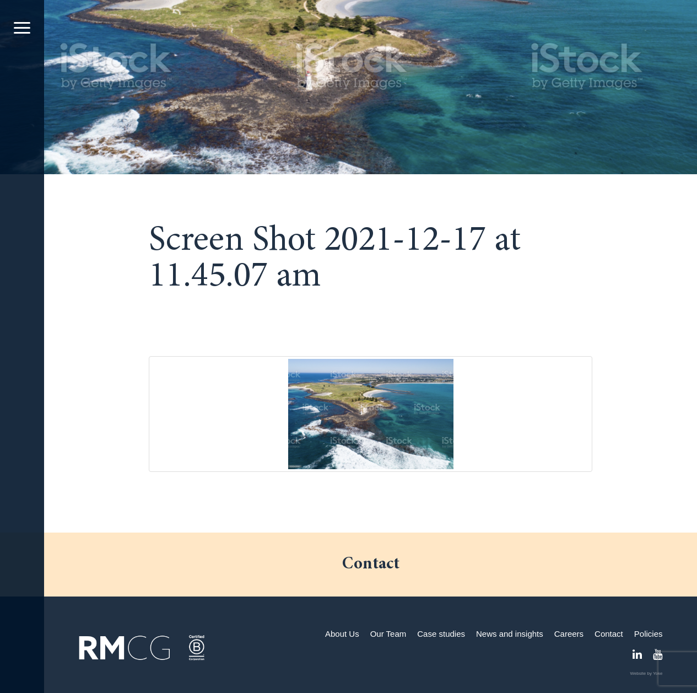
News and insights (509, 633)
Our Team (388, 633)
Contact (609, 633)
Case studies (441, 633)
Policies (648, 633)
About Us (342, 633)
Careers (568, 633)
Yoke (658, 673)
